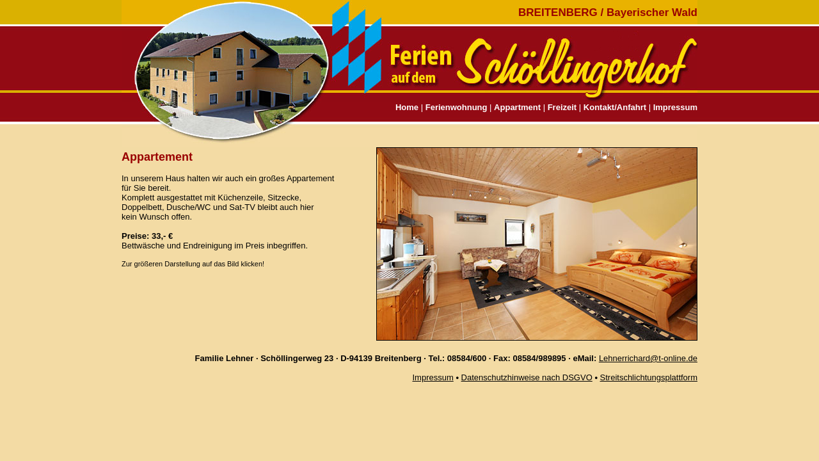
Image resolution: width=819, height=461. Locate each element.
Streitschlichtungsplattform (648, 377)
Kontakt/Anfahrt (615, 107)
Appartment (517, 107)
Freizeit (562, 107)
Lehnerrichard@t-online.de (648, 358)
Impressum (675, 107)
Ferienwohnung (456, 107)
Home (406, 107)
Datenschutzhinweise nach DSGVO (526, 377)
